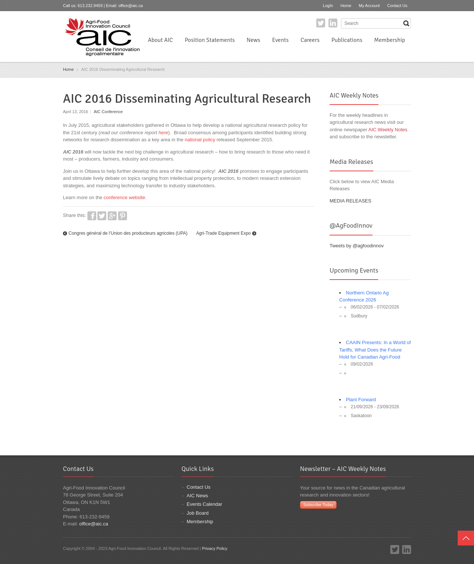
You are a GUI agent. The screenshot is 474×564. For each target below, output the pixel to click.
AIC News (197, 495)
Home (345, 5)
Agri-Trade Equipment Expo (223, 233)
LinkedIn (332, 23)
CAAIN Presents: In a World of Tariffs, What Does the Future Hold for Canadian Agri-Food (375, 350)
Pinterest (122, 215)
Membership (389, 40)
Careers (309, 40)
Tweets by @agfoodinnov (357, 245)
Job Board (197, 513)
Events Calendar (204, 504)
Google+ (112, 215)
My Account (369, 5)
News (253, 40)
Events (280, 40)
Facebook (91, 215)
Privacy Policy (214, 548)
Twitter (320, 23)
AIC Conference (108, 111)
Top (466, 538)
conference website (124, 197)
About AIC (160, 40)
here (163, 132)
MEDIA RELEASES (350, 201)
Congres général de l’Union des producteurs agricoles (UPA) (128, 233)
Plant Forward (361, 399)
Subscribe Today (318, 504)
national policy (200, 139)
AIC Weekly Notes (387, 129)
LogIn (328, 5)
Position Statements (210, 40)
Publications (346, 40)
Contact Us (397, 5)
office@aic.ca (130, 5)
